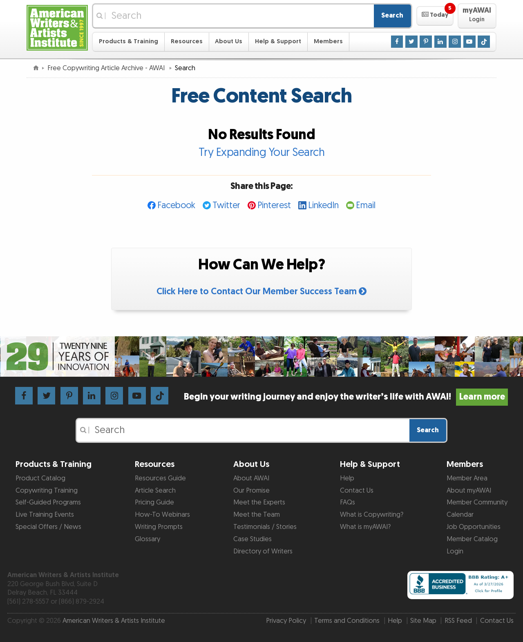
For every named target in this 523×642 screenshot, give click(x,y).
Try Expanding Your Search (262, 152)
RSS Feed (458, 620)
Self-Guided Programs (48, 502)
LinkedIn (323, 205)
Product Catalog (40, 478)
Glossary (147, 539)
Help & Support (278, 41)
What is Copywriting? (371, 514)
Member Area (467, 478)
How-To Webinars (162, 514)
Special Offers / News (48, 526)
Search (392, 15)
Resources (187, 41)
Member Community (477, 502)
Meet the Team (256, 514)
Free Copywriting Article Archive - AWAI (106, 68)
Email (365, 205)
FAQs (347, 502)
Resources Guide (160, 478)
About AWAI (251, 478)
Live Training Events (45, 514)
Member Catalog (472, 539)
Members (328, 41)
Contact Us (356, 490)
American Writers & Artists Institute (114, 620)
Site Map (423, 620)
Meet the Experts (259, 502)
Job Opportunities (474, 526)
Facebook (176, 205)
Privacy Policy (286, 620)
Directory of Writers (263, 551)
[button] (435, 16)
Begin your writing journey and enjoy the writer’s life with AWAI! (346, 397)
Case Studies (252, 539)
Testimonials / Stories (265, 526)
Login (455, 551)
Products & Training (128, 41)
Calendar (460, 514)
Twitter (226, 205)
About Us (228, 41)
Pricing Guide (154, 502)
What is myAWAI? (365, 526)
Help (347, 478)
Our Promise (251, 490)
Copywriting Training (47, 490)
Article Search (155, 490)
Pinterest (274, 205)
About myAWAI (469, 490)
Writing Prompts (159, 526)
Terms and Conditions (347, 620)
